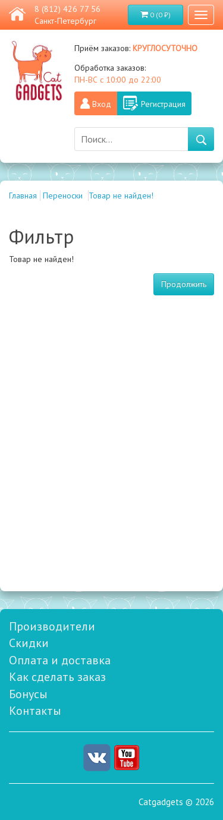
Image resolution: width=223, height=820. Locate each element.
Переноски (64, 195)
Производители (52, 626)
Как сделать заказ (57, 677)
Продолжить (183, 284)
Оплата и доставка (60, 660)
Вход (101, 104)
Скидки (29, 643)
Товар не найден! (121, 195)
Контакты (35, 710)
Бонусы (28, 694)
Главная (23, 195)
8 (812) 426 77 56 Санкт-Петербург (67, 15)
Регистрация (163, 104)
